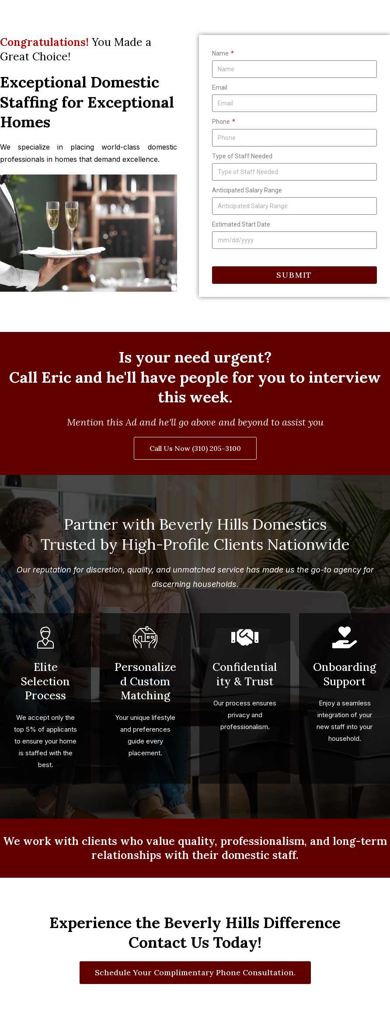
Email (219, 87)
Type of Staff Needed (242, 156)
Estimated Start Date (241, 224)
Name (221, 53)
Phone (221, 121)
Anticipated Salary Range (247, 190)
